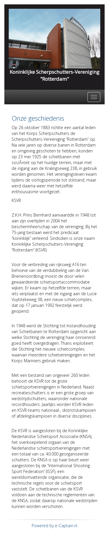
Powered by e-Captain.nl (54, 525)
